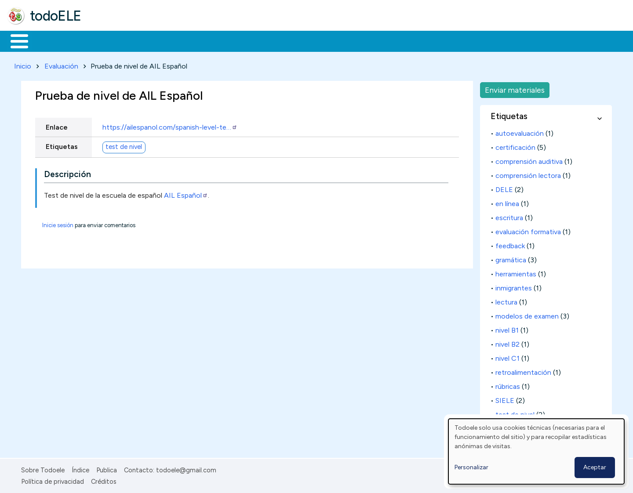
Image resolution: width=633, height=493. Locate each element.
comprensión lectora (528, 174)
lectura (506, 300)
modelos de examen (527, 314)
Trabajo (158, 40)
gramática (510, 258)
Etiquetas (62, 145)
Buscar (361, 40)
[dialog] (536, 451)
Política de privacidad (52, 480)
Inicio (14, 40)
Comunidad (321, 40)
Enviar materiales (515, 88)
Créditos (103, 480)
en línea (507, 202)
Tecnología (263, 40)
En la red (207, 40)
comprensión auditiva (529, 160)
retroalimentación (523, 370)
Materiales (49, 40)
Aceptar (594, 467)
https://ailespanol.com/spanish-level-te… (169, 125)
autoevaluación (519, 131)
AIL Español (186, 193)
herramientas (515, 272)
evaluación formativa (528, 230)
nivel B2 (507, 342)
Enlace (57, 125)
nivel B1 (507, 328)
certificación (515, 145)
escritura (509, 216)
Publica (106, 468)
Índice (80, 468)
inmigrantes (513, 286)
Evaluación (61, 64)
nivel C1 (507, 356)
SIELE (504, 399)
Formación (106, 40)
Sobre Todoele (43, 468)
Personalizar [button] (471, 467)
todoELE (55, 15)
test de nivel (124, 145)
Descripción (67, 173)
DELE (504, 188)
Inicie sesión (57, 223)
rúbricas (507, 385)
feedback (510, 244)
